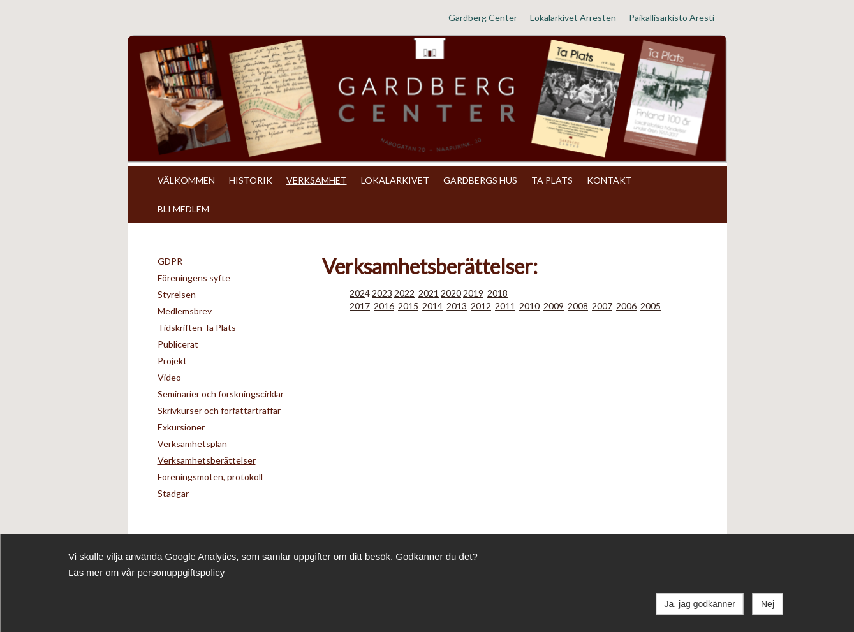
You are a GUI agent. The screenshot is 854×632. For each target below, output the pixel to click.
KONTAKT (609, 180)
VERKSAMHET (316, 180)
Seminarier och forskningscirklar (221, 393)
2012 (481, 305)
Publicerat (178, 344)
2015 (408, 305)
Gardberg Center (482, 17)
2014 (432, 305)
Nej (767, 604)
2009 (553, 305)
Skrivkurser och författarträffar (219, 410)
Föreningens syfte (194, 277)
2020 (451, 293)
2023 (382, 293)
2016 (384, 305)
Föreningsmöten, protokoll (210, 476)
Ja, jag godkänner (700, 604)
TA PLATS (552, 180)
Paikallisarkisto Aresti (671, 17)
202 (357, 293)
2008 (578, 305)
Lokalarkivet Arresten (573, 17)
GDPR (170, 261)
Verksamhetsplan (192, 443)
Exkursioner (181, 427)
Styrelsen (177, 294)
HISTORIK (250, 180)
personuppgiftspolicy (181, 572)
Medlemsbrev (185, 310)
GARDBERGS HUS (480, 180)
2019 (473, 293)
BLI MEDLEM (183, 208)
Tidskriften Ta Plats (197, 327)
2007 (602, 305)
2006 (626, 305)
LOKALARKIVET (395, 180)
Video (169, 377)
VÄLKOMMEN (186, 180)
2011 (505, 305)
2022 (404, 293)
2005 (650, 305)
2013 (456, 305)
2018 (497, 293)
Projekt (172, 360)
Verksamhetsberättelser (207, 460)
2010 (529, 305)
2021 (428, 293)
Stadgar (173, 493)
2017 (360, 305)
